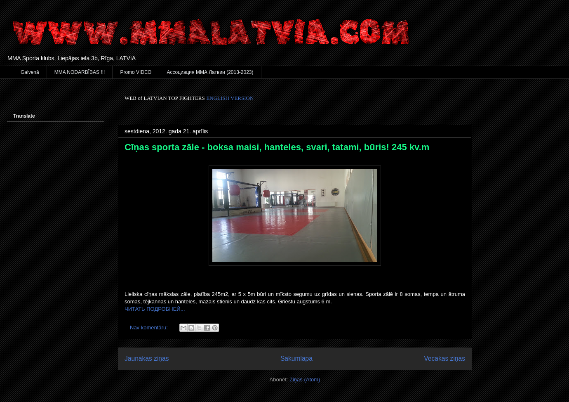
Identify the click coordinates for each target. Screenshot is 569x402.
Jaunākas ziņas (147, 358)
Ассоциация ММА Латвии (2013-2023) (210, 72)
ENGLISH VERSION (230, 98)
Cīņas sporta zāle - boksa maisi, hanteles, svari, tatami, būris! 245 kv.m (277, 147)
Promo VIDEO (135, 72)
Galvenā (30, 72)
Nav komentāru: (149, 327)
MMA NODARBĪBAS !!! (79, 72)
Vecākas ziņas (444, 358)
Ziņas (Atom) (304, 379)
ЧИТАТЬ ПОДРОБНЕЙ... (155, 309)
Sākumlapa (296, 358)
